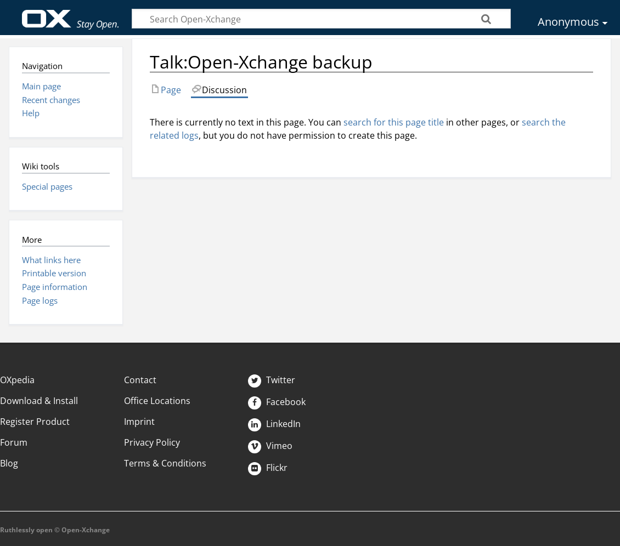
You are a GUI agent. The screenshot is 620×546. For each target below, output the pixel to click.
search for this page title (393, 122)
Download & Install (39, 401)
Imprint (139, 422)
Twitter (271, 380)
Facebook (277, 402)
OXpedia (17, 380)
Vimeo (270, 446)
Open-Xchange (70, 14)
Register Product (35, 422)
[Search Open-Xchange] (321, 18)
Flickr (268, 468)
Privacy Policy (152, 442)
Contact (140, 380)
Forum (13, 442)
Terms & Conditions (165, 463)
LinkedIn (274, 424)
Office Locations (157, 401)
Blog (9, 463)
